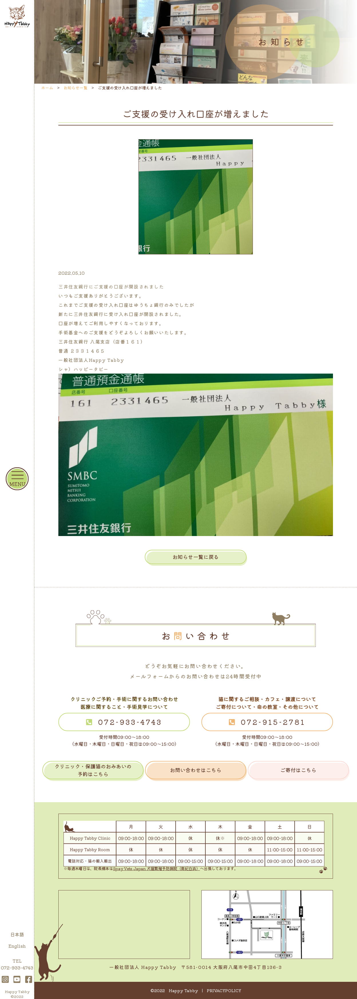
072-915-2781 (273, 722)
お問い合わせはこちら (195, 770)
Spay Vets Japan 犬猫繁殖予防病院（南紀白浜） (156, 868)
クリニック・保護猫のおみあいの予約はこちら (93, 770)
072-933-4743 (130, 722)
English (17, 945)
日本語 (17, 934)
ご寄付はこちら (298, 770)
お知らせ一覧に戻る (195, 556)
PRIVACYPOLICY (224, 990)
